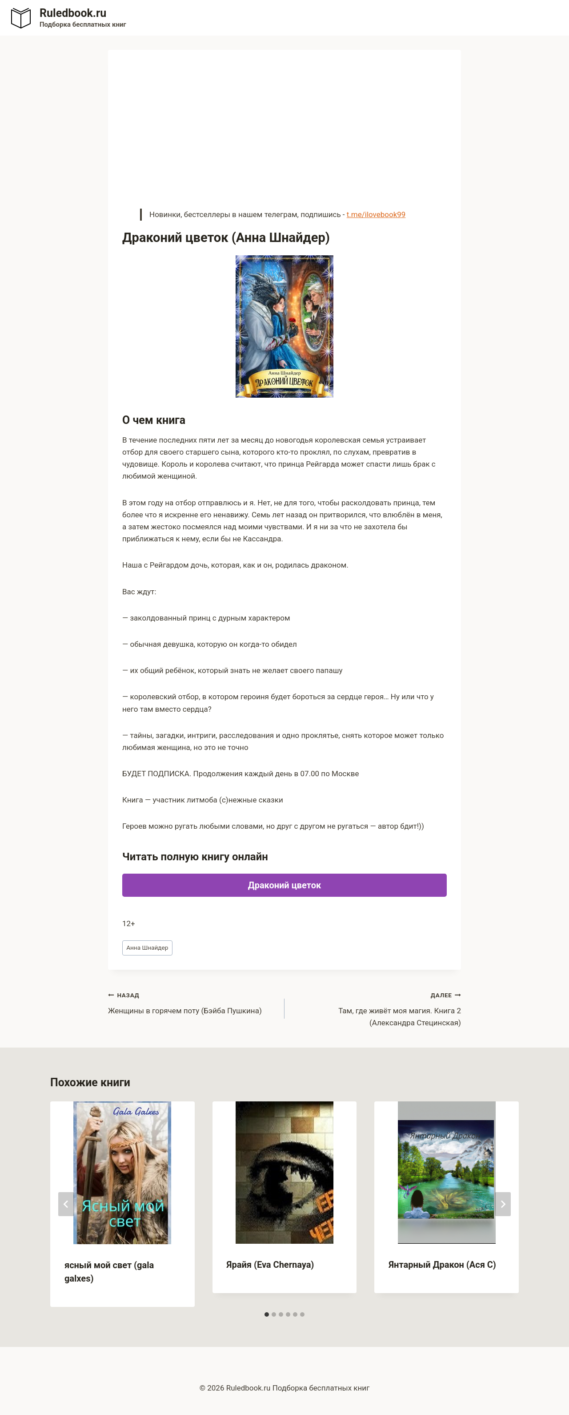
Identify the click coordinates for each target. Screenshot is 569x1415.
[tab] (266, 1314)
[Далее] (503, 1204)
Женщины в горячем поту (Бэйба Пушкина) (192, 1002)
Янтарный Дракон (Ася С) (442, 1264)
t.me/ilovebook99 (376, 214)
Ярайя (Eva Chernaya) (270, 1264)
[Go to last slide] (66, 1204)
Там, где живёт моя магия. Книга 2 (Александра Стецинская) (376, 1008)
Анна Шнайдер (147, 947)
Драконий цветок (284, 885)
